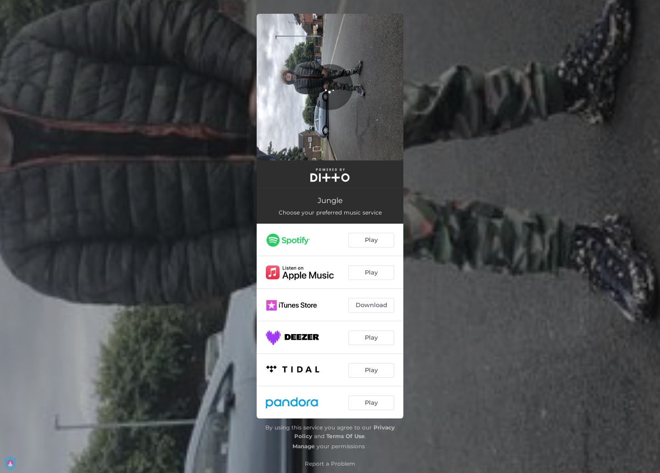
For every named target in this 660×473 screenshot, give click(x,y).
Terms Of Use (345, 436)
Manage (303, 446)
